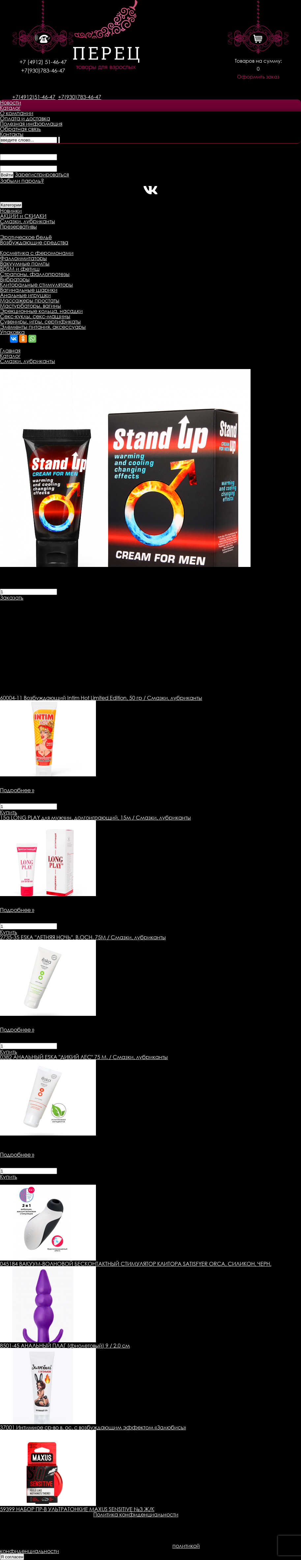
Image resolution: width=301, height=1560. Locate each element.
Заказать (11, 597)
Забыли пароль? (22, 180)
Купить (8, 812)
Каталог (10, 108)
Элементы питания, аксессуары (43, 327)
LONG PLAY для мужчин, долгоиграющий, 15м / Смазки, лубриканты (95, 817)
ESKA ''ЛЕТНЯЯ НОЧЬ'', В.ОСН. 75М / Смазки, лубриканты (83, 937)
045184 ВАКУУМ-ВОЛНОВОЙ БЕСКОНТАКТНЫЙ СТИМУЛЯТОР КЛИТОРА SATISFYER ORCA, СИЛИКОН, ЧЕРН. (135, 1264)
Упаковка (12, 332)
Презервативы (18, 226)
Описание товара (24, 603)
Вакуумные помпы (24, 263)
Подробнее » (17, 790)
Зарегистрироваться (42, 174)
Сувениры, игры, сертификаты (40, 321)
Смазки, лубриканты (27, 221)
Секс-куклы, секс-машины (35, 316)
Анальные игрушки (25, 295)
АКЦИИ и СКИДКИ (23, 216)
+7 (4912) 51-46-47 (43, 62)
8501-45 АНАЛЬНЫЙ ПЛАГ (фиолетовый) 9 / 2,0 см (65, 1345)
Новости (10, 102)
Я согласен (12, 1556)
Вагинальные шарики (28, 290)
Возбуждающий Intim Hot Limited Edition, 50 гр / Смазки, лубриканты (101, 698)
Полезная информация (31, 123)
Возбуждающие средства (34, 242)
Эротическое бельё (26, 237)
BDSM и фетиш (20, 268)
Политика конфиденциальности (135, 1514)
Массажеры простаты (29, 300)
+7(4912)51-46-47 (33, 97)
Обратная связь (20, 129)
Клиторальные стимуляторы (36, 284)
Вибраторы (15, 279)
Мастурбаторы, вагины (30, 305)
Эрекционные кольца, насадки (41, 311)
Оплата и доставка (25, 118)
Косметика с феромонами (37, 253)
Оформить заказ (258, 76)
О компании (16, 113)
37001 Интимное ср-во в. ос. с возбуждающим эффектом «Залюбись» (93, 1427)
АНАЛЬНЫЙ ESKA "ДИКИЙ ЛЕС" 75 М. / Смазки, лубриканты (84, 1057)
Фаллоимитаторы (23, 258)
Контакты (11, 134)
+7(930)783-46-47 (43, 70)
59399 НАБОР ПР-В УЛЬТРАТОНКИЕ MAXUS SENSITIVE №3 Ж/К (77, 1509)
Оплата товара (127, 603)
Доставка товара (77, 603)
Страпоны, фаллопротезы (35, 274)
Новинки (11, 210)
